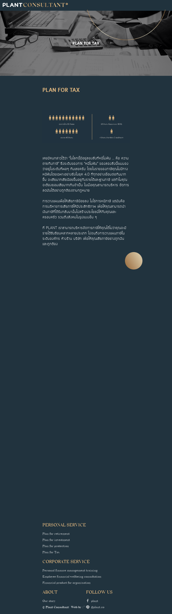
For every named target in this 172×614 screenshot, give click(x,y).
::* (83, 607)
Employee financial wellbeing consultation (71, 577)
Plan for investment (56, 540)
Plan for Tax (51, 552)
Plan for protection (55, 546)
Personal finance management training (70, 570)
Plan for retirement (56, 534)
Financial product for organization (66, 583)
